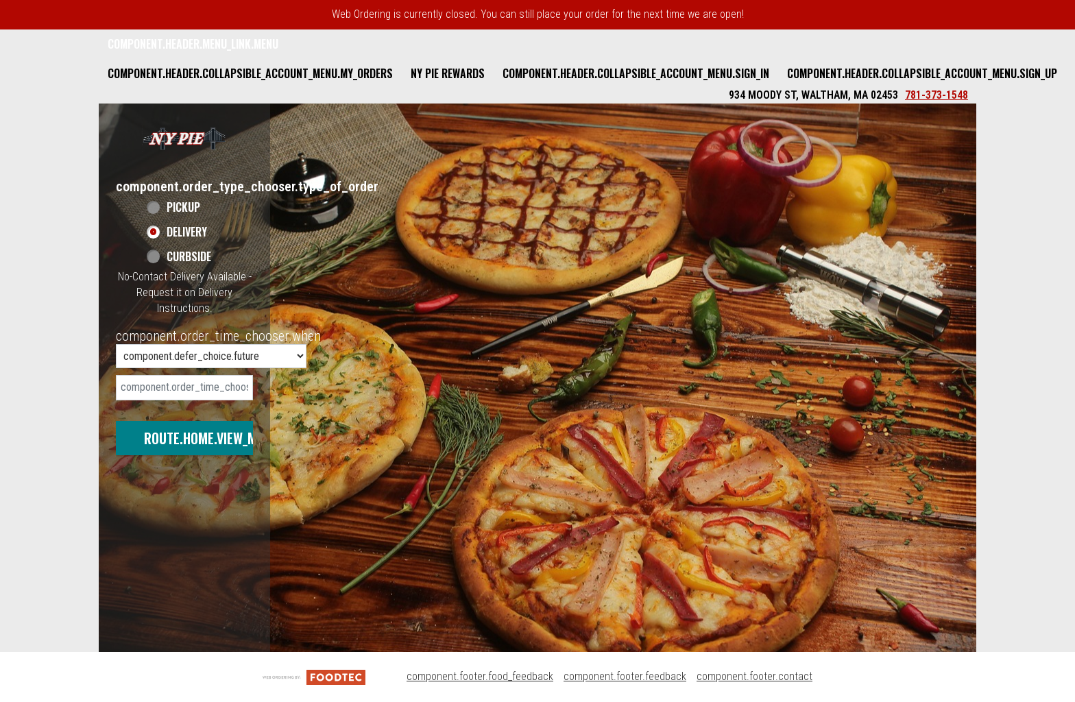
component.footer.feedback (625, 676)
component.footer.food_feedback (480, 676)
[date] (184, 387)
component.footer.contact (754, 676)
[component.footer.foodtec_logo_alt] (314, 676)
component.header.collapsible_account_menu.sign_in (636, 73)
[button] (184, 138)
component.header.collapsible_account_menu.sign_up (922, 73)
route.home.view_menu (211, 438)
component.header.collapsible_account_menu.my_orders (250, 73)
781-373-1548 (936, 94)
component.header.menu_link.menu (193, 44)
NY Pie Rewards (448, 73)
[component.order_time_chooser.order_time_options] (211, 356)
